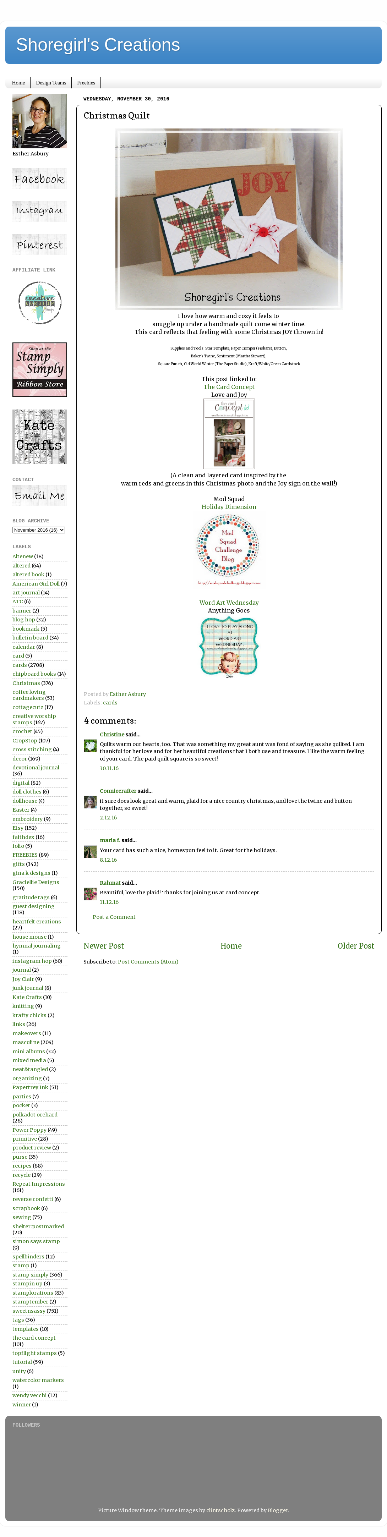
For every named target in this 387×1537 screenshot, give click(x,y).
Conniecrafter (118, 791)
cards (110, 702)
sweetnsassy (28, 1311)
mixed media (29, 1060)
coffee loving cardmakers (29, 695)
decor (19, 759)
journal (21, 970)
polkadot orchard (35, 1114)
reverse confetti (32, 1199)
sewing (21, 1217)
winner (21, 1404)
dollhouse (24, 801)
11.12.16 (109, 902)
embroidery (27, 819)
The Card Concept (229, 386)
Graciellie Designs (35, 882)
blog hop (23, 619)
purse (19, 1157)
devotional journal (35, 767)
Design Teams (51, 83)
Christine (112, 734)
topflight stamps (34, 1353)
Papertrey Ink (30, 1087)
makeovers (26, 1033)
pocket (21, 1105)
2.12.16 (108, 817)
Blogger (278, 1510)
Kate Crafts (27, 997)
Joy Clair (23, 979)
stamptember (30, 1302)
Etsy (17, 828)
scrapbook (26, 1208)
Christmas (26, 683)
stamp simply (30, 1275)
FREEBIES (25, 855)
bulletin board (30, 638)
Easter (20, 810)
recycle (21, 1175)
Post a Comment (114, 917)
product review (31, 1147)
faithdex (23, 837)
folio (18, 846)
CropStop (24, 740)
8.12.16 (108, 860)
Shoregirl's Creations (98, 45)
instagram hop (32, 961)
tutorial (22, 1362)
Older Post (356, 946)
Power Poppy (29, 1130)
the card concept (34, 1338)
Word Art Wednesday (229, 602)
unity (19, 1371)
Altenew (22, 556)
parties (21, 1096)
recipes (22, 1166)
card (18, 656)
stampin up (27, 1283)
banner (21, 611)
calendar (23, 647)
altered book (28, 574)
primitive (24, 1139)
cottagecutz (27, 707)
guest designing (33, 906)
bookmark (25, 629)
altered (21, 565)
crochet (22, 731)
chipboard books (34, 674)
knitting (23, 1006)
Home (18, 83)
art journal (26, 592)
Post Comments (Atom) (148, 962)
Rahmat (110, 883)
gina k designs (31, 873)
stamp (20, 1265)
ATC (17, 601)
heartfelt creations (36, 921)
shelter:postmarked (38, 1226)
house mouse (29, 937)
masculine (25, 1042)
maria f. (110, 840)
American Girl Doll (36, 584)
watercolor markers (38, 1380)
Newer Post (103, 946)
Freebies (86, 83)
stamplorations (32, 1293)
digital (20, 783)
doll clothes (27, 792)
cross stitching (32, 749)
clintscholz (220, 1510)
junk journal (27, 988)
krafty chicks (29, 1015)
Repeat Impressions (38, 1184)
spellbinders (28, 1256)
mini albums (28, 1051)
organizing (27, 1078)
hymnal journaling (36, 946)
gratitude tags (31, 897)
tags (18, 1320)
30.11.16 (109, 768)
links (18, 1024)
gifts (18, 864)
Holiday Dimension (229, 506)
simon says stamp (36, 1241)
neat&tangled (30, 1069)
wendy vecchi (29, 1395)
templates (25, 1329)
